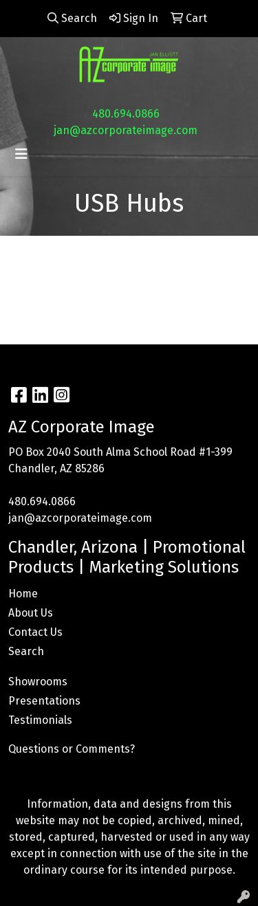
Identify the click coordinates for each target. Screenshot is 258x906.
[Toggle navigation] (21, 154)
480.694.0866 (126, 113)
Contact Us (35, 632)
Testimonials (40, 720)
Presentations (44, 700)
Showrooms (37, 681)
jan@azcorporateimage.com (125, 130)
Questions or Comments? (71, 748)
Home (23, 593)
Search (26, 651)
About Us (30, 612)
